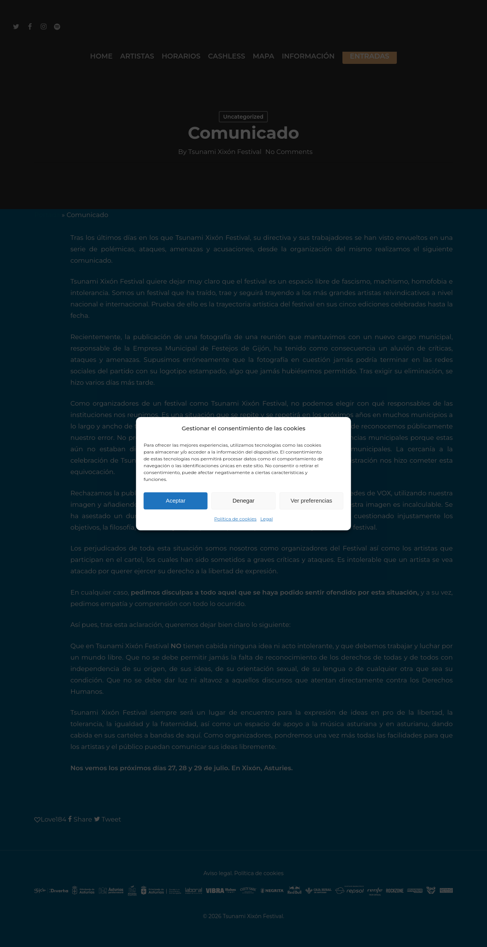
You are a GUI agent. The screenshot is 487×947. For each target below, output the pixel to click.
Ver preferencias (311, 500)
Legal (266, 519)
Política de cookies (235, 519)
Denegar (243, 500)
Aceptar (176, 500)
